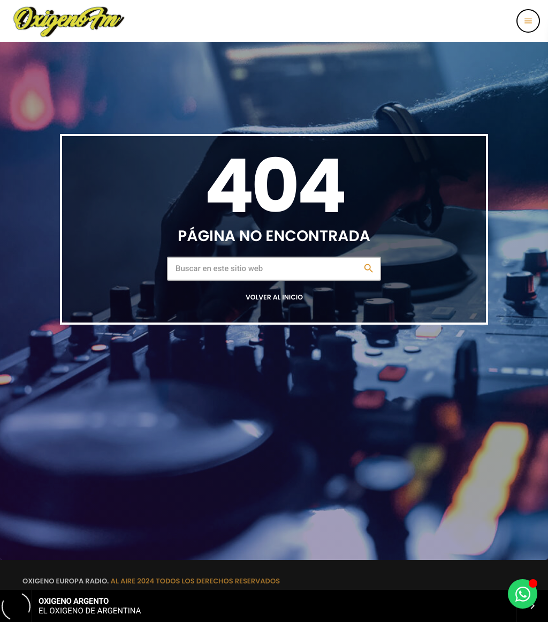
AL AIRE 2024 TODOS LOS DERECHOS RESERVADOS (195, 581)
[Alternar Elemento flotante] (522, 594)
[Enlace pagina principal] (68, 21)
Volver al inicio (274, 297)
